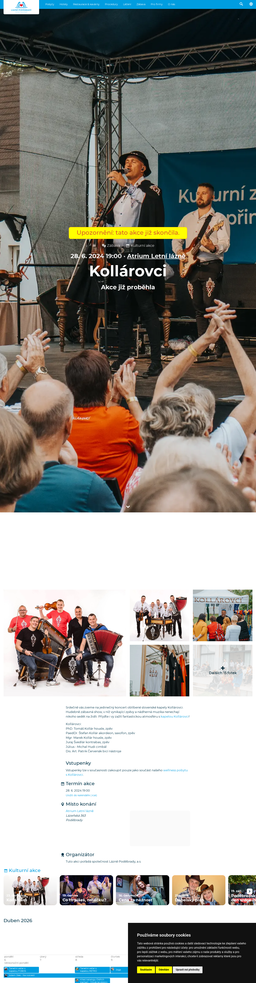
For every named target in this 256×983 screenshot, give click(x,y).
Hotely (64, 4)
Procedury (111, 4)
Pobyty (49, 4)
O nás (171, 4)
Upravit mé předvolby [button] (187, 969)
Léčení (127, 4)
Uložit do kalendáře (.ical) (81, 795)
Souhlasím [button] (146, 969)
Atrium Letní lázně (156, 256)
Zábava (141, 4)
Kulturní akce (140, 245)
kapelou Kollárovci (175, 716)
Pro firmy (157, 4)
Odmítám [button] (164, 969)
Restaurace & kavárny (86, 4)
